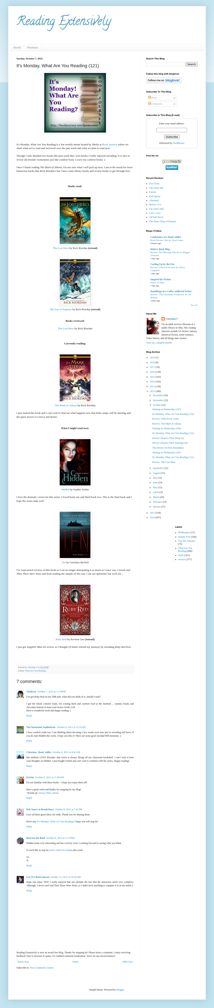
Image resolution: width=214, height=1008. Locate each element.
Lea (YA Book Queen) (37, 877)
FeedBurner (178, 143)
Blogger (120, 989)
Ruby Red (61, 639)
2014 (153, 381)
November (158, 400)
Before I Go (155, 204)
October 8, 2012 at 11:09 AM (49, 777)
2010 (153, 517)
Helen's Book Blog (160, 249)
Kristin (30, 777)
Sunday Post (184, 536)
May (155, 487)
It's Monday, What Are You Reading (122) (173, 433)
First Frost (154, 183)
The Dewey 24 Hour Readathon (168, 447)
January (157, 506)
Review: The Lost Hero (164, 462)
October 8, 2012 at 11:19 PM (60, 838)
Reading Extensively (63, 22)
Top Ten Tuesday (186, 540)
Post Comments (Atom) (42, 967)
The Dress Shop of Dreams (162, 221)
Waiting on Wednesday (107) (166, 409)
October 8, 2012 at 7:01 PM (68, 809)
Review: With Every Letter (165, 418)
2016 (153, 371)
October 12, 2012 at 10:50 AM (66, 877)
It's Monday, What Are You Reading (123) (173, 414)
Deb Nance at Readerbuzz (40, 809)
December (158, 395)
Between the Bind (35, 838)
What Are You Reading (35, 670)
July (155, 477)
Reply (29, 715)
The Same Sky (156, 187)
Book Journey (109, 144)
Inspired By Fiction (160, 279)
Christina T (172, 318)
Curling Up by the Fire (162, 264)
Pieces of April (157, 282)
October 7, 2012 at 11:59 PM (51, 691)
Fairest (152, 192)
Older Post (127, 961)
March (156, 497)
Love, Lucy (154, 213)
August (157, 473)
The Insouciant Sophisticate (41, 727)
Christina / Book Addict (38, 752)
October (157, 405)
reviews (182, 559)
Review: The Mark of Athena (166, 423)
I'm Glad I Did (156, 208)
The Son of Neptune (61, 309)
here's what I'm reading (61, 850)
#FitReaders (184, 532)
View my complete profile (159, 342)
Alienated (154, 200)
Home (17, 47)
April (156, 492)
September (158, 468)
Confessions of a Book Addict (165, 237)
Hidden (65, 489)
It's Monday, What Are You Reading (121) (173, 457)
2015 (153, 376)
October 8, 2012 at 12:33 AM (71, 727)
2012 (153, 391)
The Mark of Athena (66, 405)
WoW (181, 555)
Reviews (32, 47)
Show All (194, 305)
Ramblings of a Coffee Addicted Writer (171, 291)
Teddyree (31, 691)
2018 (153, 362)
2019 (153, 357)
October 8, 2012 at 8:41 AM (66, 752)
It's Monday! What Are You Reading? (55, 821)
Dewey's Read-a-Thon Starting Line (170, 442)
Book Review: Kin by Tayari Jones (166, 240)
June (155, 482)
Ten (64, 562)
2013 (153, 386)
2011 (153, 512)
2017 (153, 367)
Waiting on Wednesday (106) (166, 428)
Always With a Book (48, 793)
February (157, 501)
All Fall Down (156, 217)
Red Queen (154, 196)
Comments (155, 103)
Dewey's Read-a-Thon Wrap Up (168, 438)
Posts (152, 97)
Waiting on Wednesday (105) (166, 452)
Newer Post (23, 961)
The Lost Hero (61, 248)
